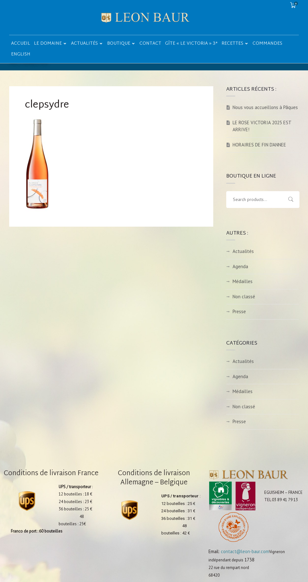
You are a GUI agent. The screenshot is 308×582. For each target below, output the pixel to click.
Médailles (243, 281)
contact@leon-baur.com (245, 551)
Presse (239, 311)
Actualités (243, 251)
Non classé (244, 297)
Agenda (240, 266)
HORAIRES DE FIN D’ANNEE (259, 145)
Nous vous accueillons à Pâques (265, 107)
